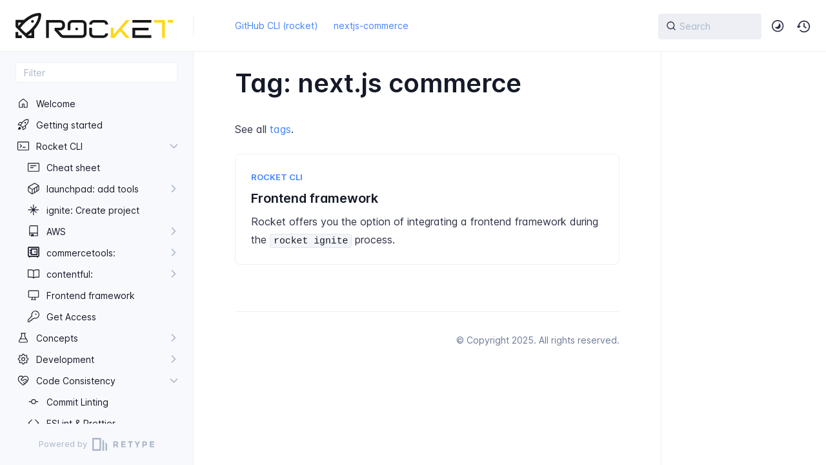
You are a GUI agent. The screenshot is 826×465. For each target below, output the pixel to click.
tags (280, 129)
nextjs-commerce (371, 25)
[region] (96, 258)
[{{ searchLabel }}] (709, 26)
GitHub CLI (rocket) (276, 25)
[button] (804, 26)
